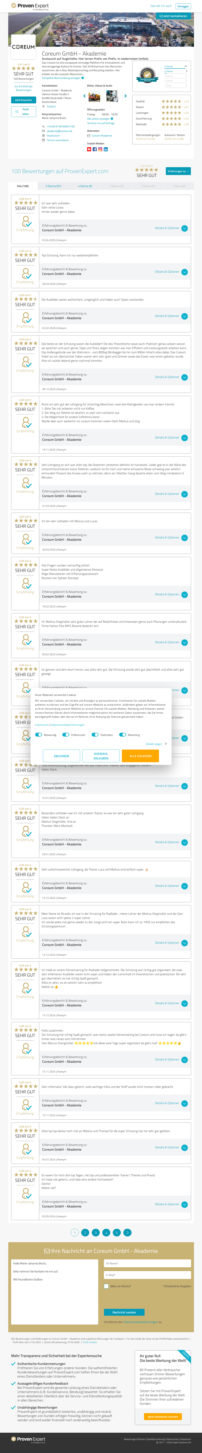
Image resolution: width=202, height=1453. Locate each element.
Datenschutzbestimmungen (76, 726)
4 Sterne (168, 71)
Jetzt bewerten (23, 100)
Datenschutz (172, 1439)
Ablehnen (61, 758)
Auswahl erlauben (101, 757)
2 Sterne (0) (148, 186)
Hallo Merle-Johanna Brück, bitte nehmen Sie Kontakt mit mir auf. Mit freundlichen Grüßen (54, 1292)
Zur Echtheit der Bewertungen (24, 88)
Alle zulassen (140, 758)
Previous (84, 96)
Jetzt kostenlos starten (163, 1416)
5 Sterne (168, 66)
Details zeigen (146, 746)
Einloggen (183, 6)
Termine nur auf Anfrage (100, 123)
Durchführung (144, 118)
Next (126, 96)
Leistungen (142, 113)
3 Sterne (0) (116, 186)
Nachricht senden (124, 1312)
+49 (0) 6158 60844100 (61, 126)
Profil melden (90, 1342)
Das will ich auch (161, 6)
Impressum (50, 726)
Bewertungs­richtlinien (134, 1439)
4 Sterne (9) (85, 186)
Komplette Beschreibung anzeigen (62, 78)
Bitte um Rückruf (120, 1286)
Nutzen (140, 107)
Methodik (141, 124)
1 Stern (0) (179, 186)
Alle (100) (23, 186)
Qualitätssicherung (156, 1439)
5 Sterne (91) (53, 186)
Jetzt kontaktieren (173, 16)
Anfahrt (51, 106)
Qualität (140, 101)
